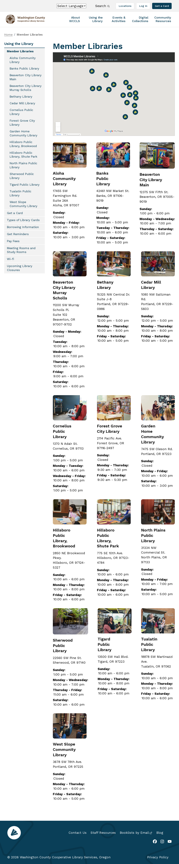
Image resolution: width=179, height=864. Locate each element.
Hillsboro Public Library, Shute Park (23, 154)
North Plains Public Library (23, 165)
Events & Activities (118, 19)
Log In (143, 6)
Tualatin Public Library (149, 644)
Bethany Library (21, 96)
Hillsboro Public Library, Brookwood (23, 144)
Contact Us (78, 833)
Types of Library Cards (23, 220)
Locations (125, 6)
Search (102, 6)
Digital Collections (140, 19)
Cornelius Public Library (62, 431)
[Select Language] (71, 6)
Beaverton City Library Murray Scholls (25, 88)
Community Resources (162, 19)
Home (8, 34)
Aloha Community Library (64, 178)
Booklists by (136, 833)
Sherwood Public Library (63, 645)
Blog (159, 833)
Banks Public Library (103, 178)
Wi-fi (10, 259)
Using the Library (96, 19)
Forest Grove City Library (22, 122)
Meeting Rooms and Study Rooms (21, 250)
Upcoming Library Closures (19, 268)
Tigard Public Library (104, 644)
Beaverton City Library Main (151, 179)
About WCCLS (74, 19)
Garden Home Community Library (23, 133)
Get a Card (162, 6)
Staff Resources (103, 833)
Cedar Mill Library (22, 103)
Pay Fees (13, 241)
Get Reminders (18, 234)
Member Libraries (20, 51)
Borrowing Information (23, 227)
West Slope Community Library (64, 749)
